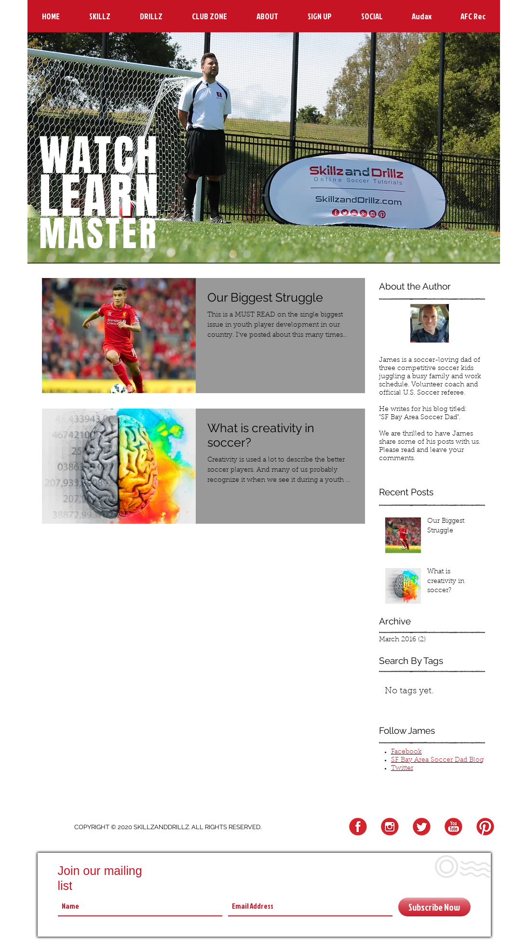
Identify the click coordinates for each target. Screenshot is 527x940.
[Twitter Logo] (420, 827)
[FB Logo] (356, 827)
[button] (100, 16)
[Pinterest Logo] (484, 827)
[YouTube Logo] (452, 827)
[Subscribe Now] (434, 907)
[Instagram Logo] (388, 827)
